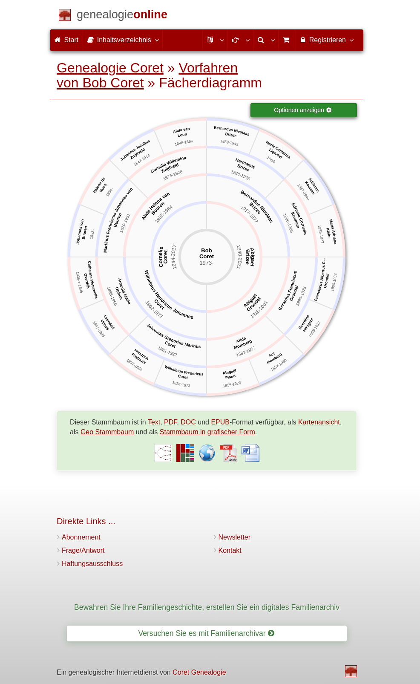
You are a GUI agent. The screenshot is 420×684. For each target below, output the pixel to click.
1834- (109, 192)
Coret (165, 257)
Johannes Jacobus (135, 150)
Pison (230, 377)
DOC (188, 422)
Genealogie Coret (110, 67)
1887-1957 (246, 352)
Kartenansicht (319, 422)
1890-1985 (288, 223)
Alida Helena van (156, 206)
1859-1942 (229, 143)
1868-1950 (112, 296)
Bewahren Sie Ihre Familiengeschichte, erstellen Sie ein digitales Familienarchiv (206, 607)
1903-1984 (163, 214)
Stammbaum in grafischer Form (207, 432)
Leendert (109, 322)
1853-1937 (321, 234)
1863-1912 (314, 329)
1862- (271, 160)
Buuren (158, 208)
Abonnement (81, 537)
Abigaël (251, 301)
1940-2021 (239, 257)
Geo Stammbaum (107, 432)
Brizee (247, 257)
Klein (328, 233)
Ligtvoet (275, 154)
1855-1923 (232, 384)
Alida (241, 340)
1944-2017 (174, 257)
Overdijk (86, 281)
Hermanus (245, 164)
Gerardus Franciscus (287, 291)
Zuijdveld (169, 168)
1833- (92, 234)
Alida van (181, 130)
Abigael (252, 257)
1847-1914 (141, 160)
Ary (272, 354)
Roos (103, 188)
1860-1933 (334, 282)
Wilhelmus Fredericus (184, 371)
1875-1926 (172, 176)
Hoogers (308, 325)
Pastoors (139, 358)
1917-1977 (249, 214)
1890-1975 (301, 296)
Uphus (119, 293)
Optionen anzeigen (303, 110)
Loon (182, 135)
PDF (170, 422)
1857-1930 (279, 365)
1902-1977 (154, 310)
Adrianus (314, 185)
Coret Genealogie (199, 672)
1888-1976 (240, 176)
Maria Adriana (332, 232)
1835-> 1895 (79, 282)
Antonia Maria (124, 291)
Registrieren (326, 39)
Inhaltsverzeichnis (122, 39)
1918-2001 (259, 310)
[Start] (122, 16)
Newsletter (235, 537)
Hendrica (141, 354)
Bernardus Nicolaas (232, 131)
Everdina (304, 322)
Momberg (243, 344)
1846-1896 (183, 143)
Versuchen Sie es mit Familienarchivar (206, 633)
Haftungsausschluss (92, 563)
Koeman (295, 220)
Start (66, 39)
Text (154, 422)
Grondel (254, 304)
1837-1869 (134, 365)
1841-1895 (98, 329)
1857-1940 (303, 192)
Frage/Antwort (83, 550)
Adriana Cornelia (299, 218)
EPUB (220, 422)
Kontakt (230, 550)
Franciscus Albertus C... (320, 280)
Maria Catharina (278, 150)
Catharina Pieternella (93, 280)
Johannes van (80, 232)
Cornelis (160, 257)
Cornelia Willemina (168, 165)
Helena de (99, 185)
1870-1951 (125, 223)
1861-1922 (167, 352)
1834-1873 (181, 384)
